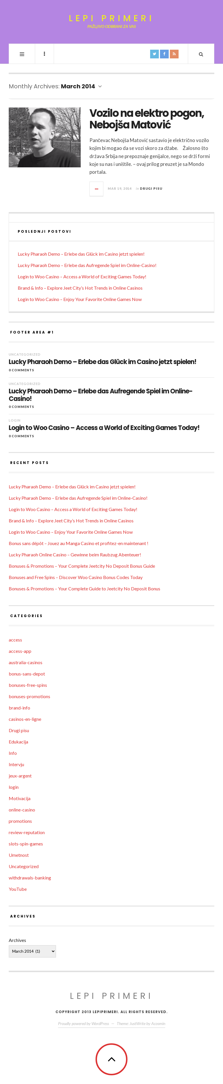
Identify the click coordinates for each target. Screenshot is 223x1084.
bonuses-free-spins (28, 685)
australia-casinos (25, 662)
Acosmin (158, 1023)
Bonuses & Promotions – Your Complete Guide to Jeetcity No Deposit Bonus (84, 588)
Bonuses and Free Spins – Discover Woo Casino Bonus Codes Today (76, 577)
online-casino (22, 809)
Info (13, 753)
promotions (20, 821)
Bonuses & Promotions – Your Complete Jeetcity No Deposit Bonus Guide (82, 566)
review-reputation (27, 832)
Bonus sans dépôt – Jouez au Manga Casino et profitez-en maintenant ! (78, 543)
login (15, 420)
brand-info (19, 707)
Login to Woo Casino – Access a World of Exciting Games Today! (82, 276)
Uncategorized (25, 354)
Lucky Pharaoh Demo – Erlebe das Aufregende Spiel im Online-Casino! (87, 265)
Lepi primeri (111, 18)
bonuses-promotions (29, 696)
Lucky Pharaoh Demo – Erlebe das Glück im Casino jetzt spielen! (81, 254)
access (15, 639)
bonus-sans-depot (27, 673)
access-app (20, 651)
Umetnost (19, 855)
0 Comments (21, 370)
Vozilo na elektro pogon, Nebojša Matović (146, 119)
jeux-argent (20, 775)
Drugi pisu (151, 188)
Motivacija (19, 798)
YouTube (18, 889)
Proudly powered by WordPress (83, 1023)
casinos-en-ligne (25, 719)
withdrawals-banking (30, 877)
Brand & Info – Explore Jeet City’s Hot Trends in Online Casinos (80, 288)
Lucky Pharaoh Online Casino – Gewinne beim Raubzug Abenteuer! (75, 554)
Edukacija (18, 741)
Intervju (16, 764)
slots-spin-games (26, 843)
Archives (17, 940)
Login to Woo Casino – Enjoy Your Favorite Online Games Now (80, 299)
